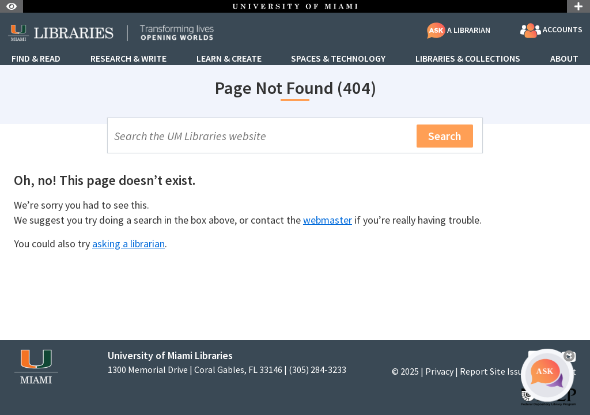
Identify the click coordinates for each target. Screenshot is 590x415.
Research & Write (128, 59)
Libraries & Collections (467, 59)
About (564, 59)
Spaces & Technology (338, 59)
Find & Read (36, 59)
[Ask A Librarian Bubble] (547, 375)
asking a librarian (128, 243)
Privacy (439, 371)
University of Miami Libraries (170, 355)
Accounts (551, 30)
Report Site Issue (493, 371)
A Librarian (458, 30)
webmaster (327, 220)
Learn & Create (229, 59)
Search (445, 136)
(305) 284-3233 (317, 369)
